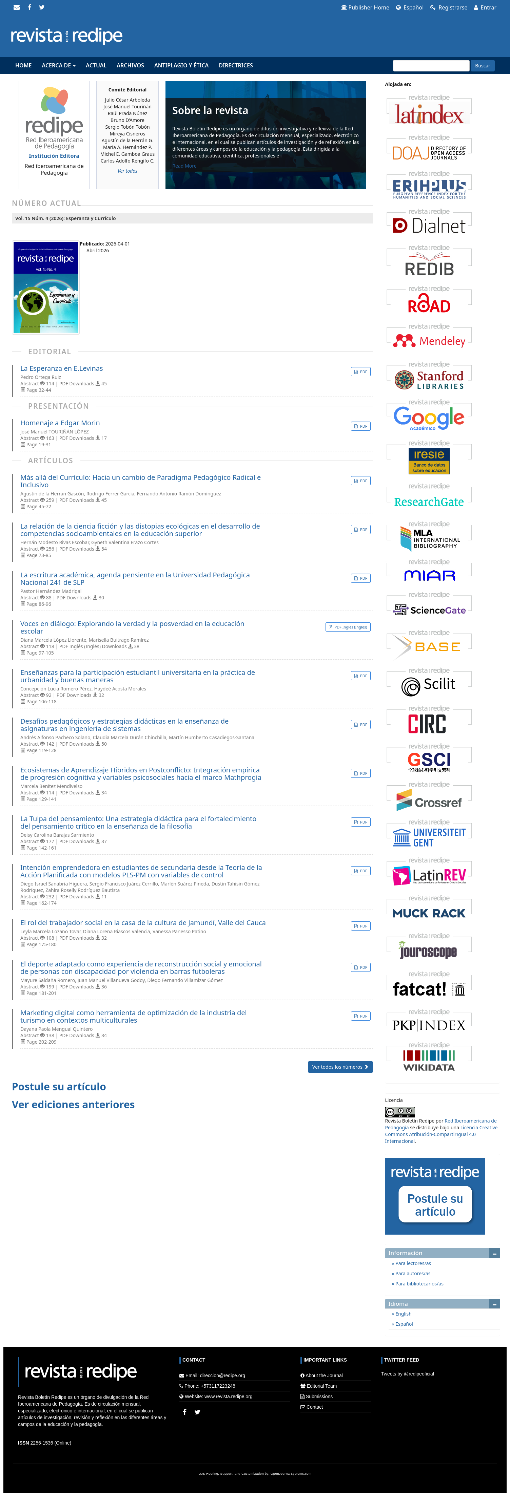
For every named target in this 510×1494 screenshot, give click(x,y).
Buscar (482, 65)
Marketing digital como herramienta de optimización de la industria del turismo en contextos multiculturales (133, 1016)
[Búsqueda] (431, 65)
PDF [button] (363, 371)
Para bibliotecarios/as (419, 1283)
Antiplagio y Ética (181, 65)
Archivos (130, 65)
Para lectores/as (412, 1263)
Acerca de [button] (59, 65)
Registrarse (448, 7)
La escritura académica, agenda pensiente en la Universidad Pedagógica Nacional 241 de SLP (135, 578)
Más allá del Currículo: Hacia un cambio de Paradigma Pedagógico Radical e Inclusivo (140, 481)
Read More (184, 166)
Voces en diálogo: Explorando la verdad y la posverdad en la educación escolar (132, 627)
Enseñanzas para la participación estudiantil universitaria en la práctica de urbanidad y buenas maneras (137, 676)
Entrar (485, 7)
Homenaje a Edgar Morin (60, 423)
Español (410, 7)
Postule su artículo (59, 1086)
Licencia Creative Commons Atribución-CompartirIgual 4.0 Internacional (441, 1134)
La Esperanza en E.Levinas (61, 368)
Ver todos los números (340, 1067)
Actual (96, 65)
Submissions (319, 1396)
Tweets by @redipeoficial (407, 1373)
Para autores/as (412, 1273)
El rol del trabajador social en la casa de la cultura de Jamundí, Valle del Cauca (143, 922)
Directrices (236, 65)
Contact (315, 1407)
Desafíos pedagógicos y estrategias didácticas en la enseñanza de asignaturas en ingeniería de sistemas (124, 725)
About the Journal (324, 1375)
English (403, 1313)
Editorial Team (322, 1386)
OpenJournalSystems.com (291, 1473)
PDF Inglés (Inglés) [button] (350, 626)
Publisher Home (365, 7)
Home (23, 65)
